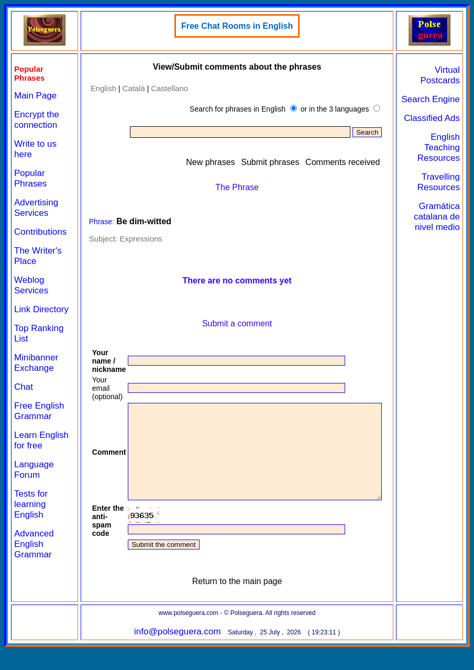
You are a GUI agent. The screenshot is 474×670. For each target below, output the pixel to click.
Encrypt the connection (36, 119)
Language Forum (34, 490)
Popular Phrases (30, 178)
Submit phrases (292, 162)
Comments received (364, 162)
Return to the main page (244, 600)
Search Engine (450, 104)
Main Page (35, 96)
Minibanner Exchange (36, 373)
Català (125, 88)
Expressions (133, 238)
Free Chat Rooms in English (244, 25)
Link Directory (32, 314)
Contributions (40, 232)
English (95, 88)
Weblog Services (31, 285)
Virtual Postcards (444, 75)
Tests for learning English (31, 525)
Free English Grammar (39, 421)
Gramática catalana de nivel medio (443, 242)
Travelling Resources (443, 203)
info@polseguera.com (184, 650)
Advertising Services (36, 207)
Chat (23, 397)
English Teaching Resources (443, 168)
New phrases (232, 162)
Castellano (161, 88)
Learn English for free (35, 456)
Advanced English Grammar (34, 565)
